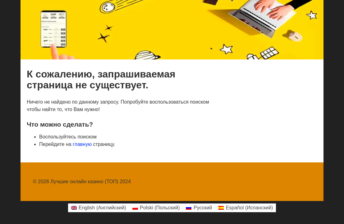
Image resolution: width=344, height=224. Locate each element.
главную (82, 144)
